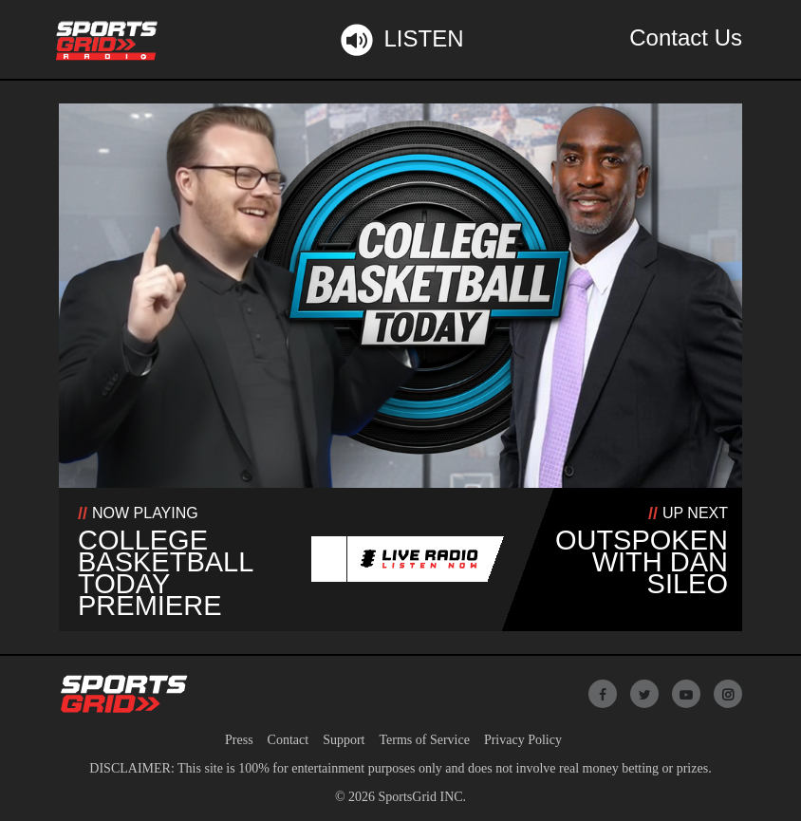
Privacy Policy (523, 740)
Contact (288, 740)
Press (239, 740)
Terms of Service (424, 740)
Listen (400, 40)
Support (343, 740)
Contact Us (685, 37)
